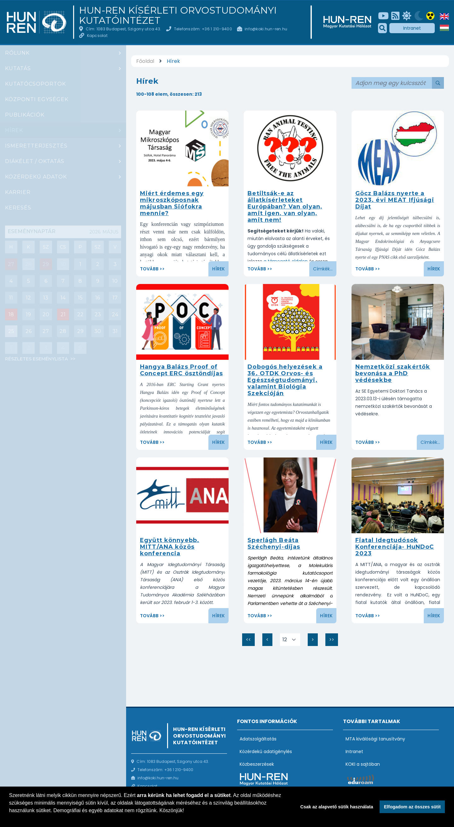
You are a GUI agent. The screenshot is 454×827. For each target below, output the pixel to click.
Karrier (18, 192)
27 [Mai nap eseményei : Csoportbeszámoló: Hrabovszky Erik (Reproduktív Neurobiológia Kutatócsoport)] (11, 264)
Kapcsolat (97, 35)
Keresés (18, 208)
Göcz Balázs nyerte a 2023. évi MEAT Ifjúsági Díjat (394, 200)
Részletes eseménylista (37, 359)
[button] (10, 819)
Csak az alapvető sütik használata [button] (336, 806)
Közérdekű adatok (36, 177)
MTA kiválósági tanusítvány (375, 739)
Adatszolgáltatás (258, 739)
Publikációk (24, 115)
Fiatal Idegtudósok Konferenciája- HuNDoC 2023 (394, 547)
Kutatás (18, 68)
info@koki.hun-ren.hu (266, 29)
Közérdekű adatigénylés (266, 751)
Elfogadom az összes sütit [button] (412, 806)
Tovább (149, 269)
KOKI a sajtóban (363, 764)
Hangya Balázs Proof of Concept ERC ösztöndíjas (181, 370)
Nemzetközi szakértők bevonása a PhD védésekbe (392, 373)
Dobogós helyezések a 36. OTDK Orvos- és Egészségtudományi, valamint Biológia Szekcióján (285, 380)
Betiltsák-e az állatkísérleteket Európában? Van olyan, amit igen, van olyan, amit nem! (284, 206)
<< (250, 641)
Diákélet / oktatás (34, 161)
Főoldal (145, 61)
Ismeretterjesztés (36, 146)
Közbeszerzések (257, 764)
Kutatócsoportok (35, 84)
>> (333, 641)
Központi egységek (36, 99)
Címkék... (323, 269)
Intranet (412, 28)
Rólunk (17, 53)
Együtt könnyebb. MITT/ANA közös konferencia (169, 547)
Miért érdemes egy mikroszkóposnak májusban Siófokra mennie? (172, 203)
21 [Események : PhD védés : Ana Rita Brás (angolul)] (63, 314)
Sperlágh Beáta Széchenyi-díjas (273, 543)
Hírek (14, 130)
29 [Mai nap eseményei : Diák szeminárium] (46, 264)
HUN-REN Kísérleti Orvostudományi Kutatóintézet (178, 15)
